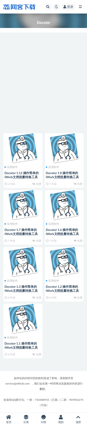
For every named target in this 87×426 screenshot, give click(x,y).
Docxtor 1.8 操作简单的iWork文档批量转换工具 (62, 175)
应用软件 (11, 167)
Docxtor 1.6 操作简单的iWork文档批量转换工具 (62, 232)
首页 (8, 419)
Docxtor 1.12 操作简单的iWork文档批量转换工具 (21, 175)
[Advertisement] (43, 83)
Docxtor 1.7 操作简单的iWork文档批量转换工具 (21, 232)
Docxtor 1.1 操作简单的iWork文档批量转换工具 (21, 345)
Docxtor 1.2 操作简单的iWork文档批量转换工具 (62, 288)
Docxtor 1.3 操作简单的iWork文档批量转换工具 (21, 288)
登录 (68, 7)
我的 (60, 419)
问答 (43, 419)
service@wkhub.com (17, 383)
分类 (26, 419)
